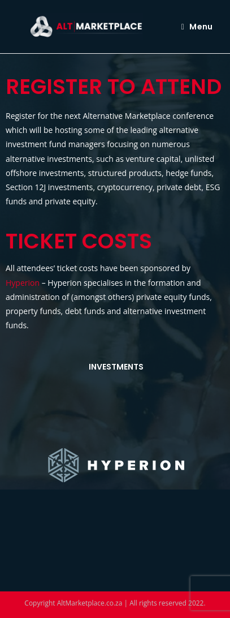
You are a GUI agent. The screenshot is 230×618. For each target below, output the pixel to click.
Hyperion (23, 282)
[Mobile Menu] (197, 26)
